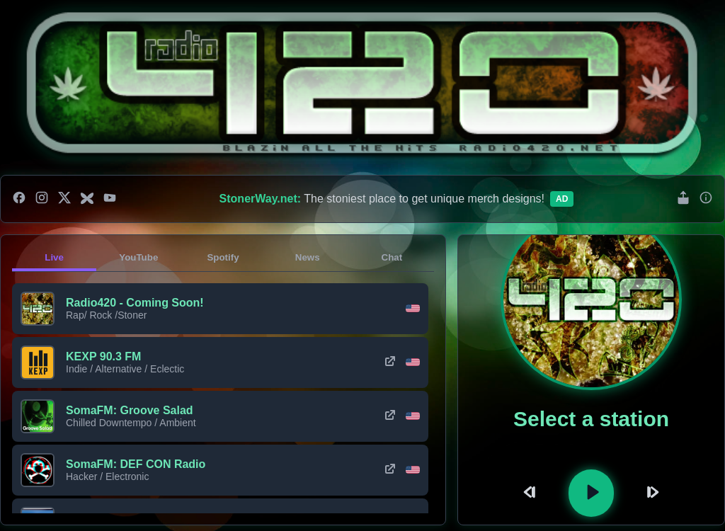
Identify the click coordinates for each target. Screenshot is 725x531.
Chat (392, 257)
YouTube (138, 257)
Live (54, 257)
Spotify (223, 257)
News (307, 257)
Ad (562, 199)
